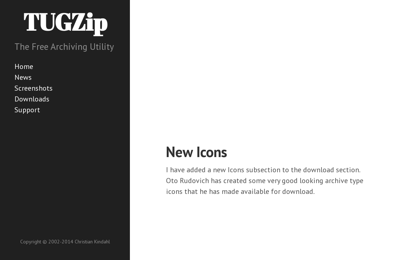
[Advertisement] (284, 79)
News (23, 77)
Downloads (31, 99)
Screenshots (33, 88)
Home (23, 66)
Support (27, 109)
